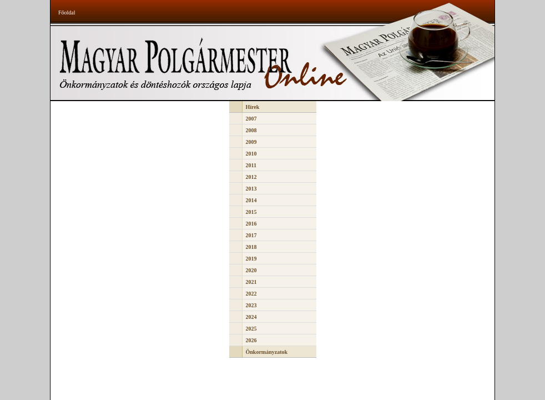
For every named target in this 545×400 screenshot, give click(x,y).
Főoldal (66, 12)
